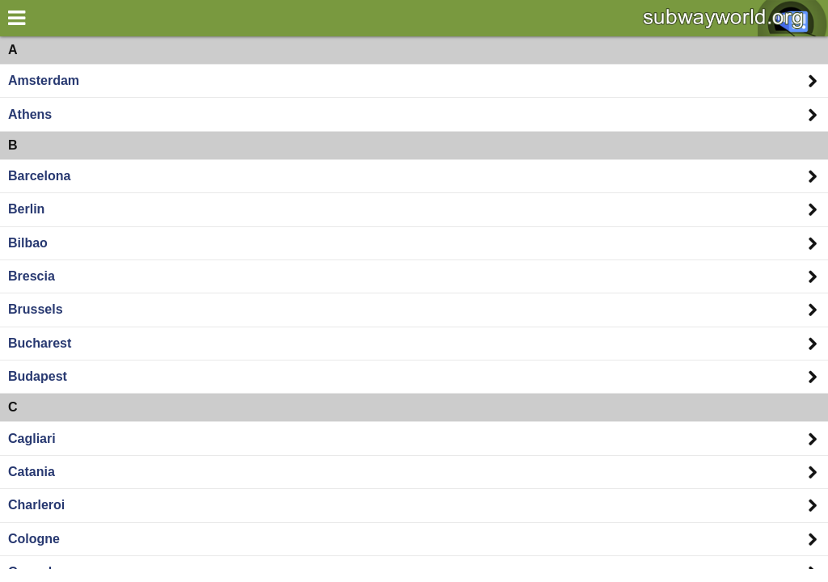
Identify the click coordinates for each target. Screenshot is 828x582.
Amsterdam (43, 80)
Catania (31, 472)
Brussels (35, 309)
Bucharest (39, 343)
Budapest (37, 376)
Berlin (26, 209)
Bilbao (28, 243)
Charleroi (36, 505)
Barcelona (39, 176)
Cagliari (32, 438)
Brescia (31, 276)
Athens (30, 114)
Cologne (34, 539)
